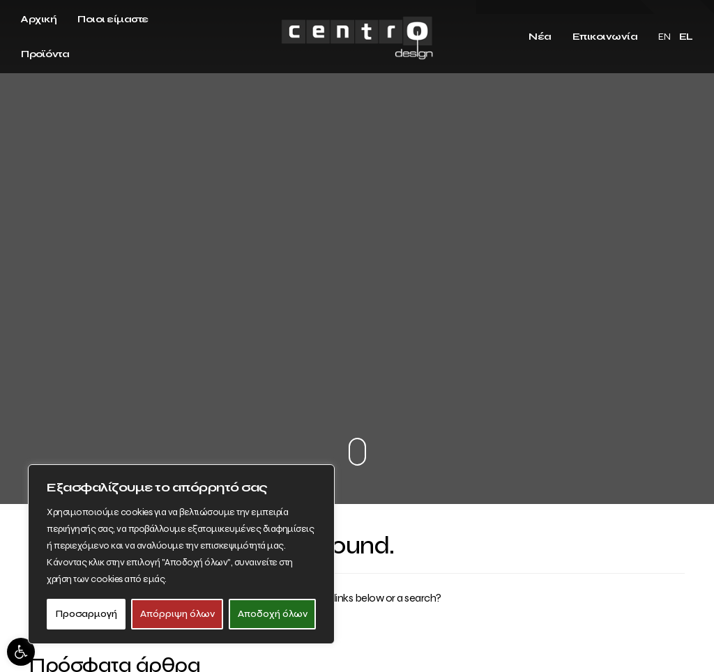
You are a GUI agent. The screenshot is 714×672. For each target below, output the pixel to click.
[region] (181, 554)
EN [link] (664, 37)
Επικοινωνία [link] (605, 37)
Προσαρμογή (86, 614)
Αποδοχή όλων (272, 614)
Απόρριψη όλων (177, 614)
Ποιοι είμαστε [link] (113, 19)
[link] (21, 652)
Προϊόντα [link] (45, 54)
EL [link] (686, 37)
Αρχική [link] (38, 19)
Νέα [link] (540, 37)
